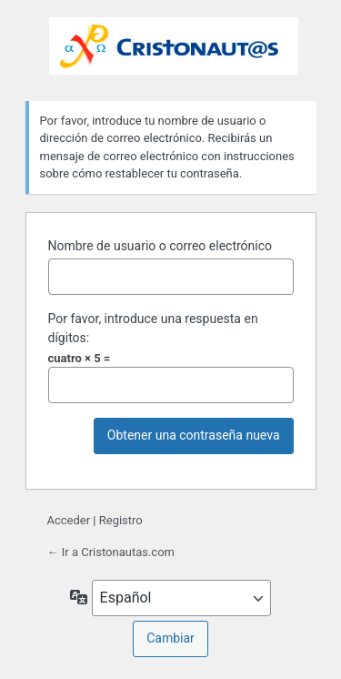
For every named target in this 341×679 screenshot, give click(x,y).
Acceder (69, 520)
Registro (121, 520)
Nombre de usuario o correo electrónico (160, 245)
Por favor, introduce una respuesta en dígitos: (153, 328)
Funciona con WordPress (173, 47)
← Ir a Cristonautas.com (111, 552)
